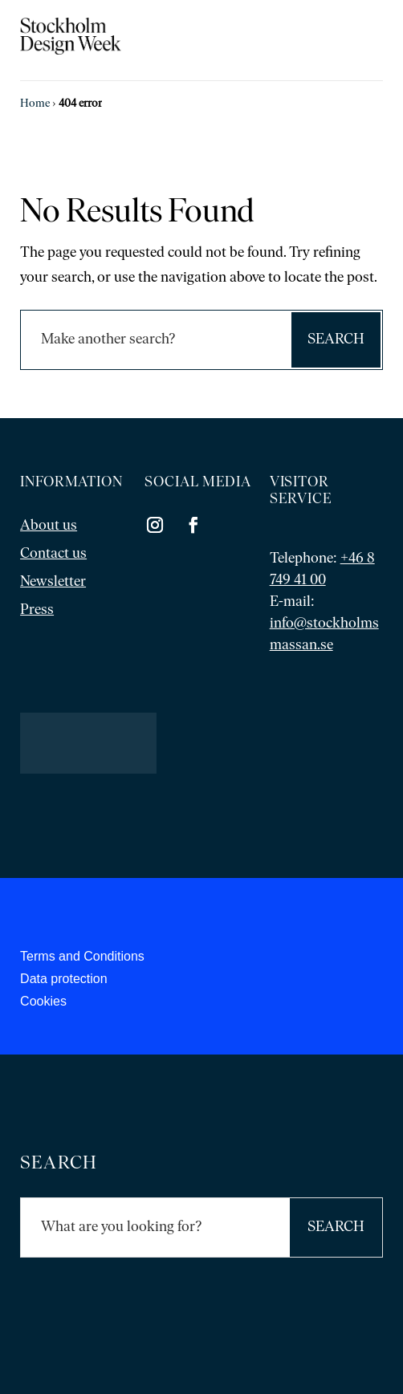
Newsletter (53, 582)
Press (37, 610)
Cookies (43, 1001)
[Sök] (155, 340)
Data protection (64, 979)
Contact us (53, 554)
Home (35, 104)
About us (48, 526)
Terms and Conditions (82, 956)
